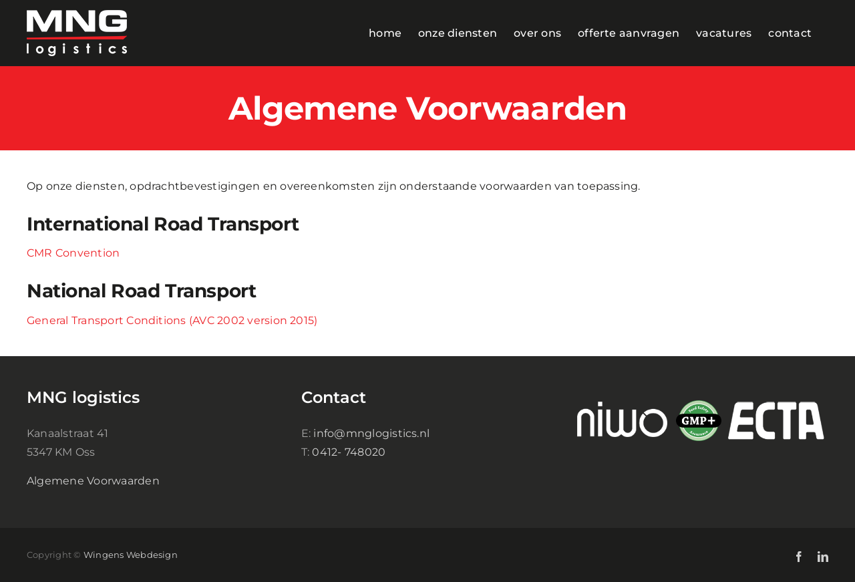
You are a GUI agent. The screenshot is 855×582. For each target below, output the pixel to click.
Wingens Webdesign (130, 554)
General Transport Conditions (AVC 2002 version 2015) (172, 320)
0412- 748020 (348, 452)
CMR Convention (73, 253)
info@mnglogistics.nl (371, 433)
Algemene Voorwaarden (93, 480)
